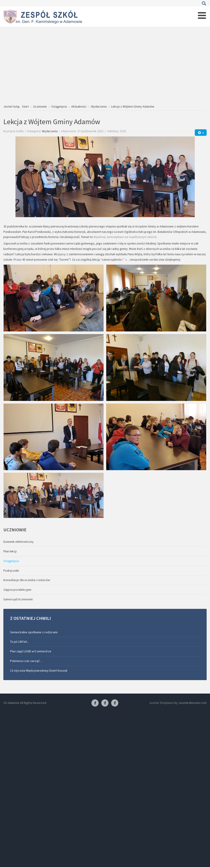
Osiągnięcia (11, 561)
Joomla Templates (161, 703)
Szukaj (204, 3)
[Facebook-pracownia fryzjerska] (104, 703)
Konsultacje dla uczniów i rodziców (26, 580)
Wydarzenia (50, 131)
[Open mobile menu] (202, 15)
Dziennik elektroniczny (18, 542)
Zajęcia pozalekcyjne (17, 590)
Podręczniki (11, 571)
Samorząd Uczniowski (18, 599)
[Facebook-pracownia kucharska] (114, 703)
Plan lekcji (10, 551)
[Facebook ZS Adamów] (95, 703)
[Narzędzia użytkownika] (201, 132)
